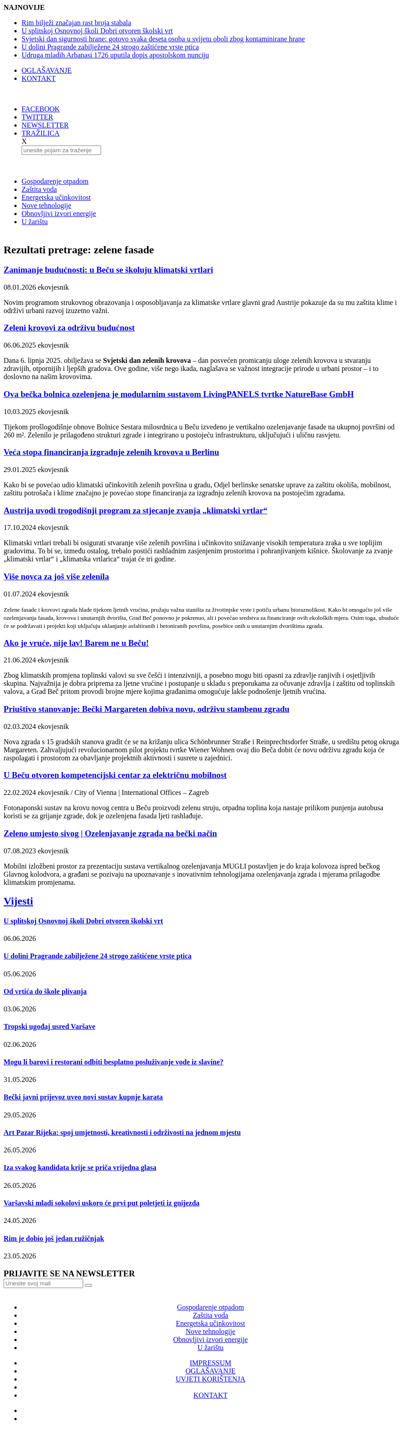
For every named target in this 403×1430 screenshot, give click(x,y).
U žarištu (35, 221)
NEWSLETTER (45, 125)
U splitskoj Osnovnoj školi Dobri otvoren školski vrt (97, 31)
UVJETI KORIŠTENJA (210, 1379)
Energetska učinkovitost (56, 197)
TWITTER (37, 117)
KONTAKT (39, 78)
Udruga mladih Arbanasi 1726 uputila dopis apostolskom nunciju (115, 55)
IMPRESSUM (210, 1363)
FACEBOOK (41, 109)
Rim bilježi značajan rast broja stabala (76, 22)
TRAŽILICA (40, 133)
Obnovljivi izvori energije (59, 213)
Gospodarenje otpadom (55, 181)
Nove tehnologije (46, 205)
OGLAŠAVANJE (46, 70)
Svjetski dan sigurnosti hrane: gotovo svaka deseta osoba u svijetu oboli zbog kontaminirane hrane (163, 39)
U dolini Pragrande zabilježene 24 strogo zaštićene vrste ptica (110, 47)
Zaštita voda (39, 189)
